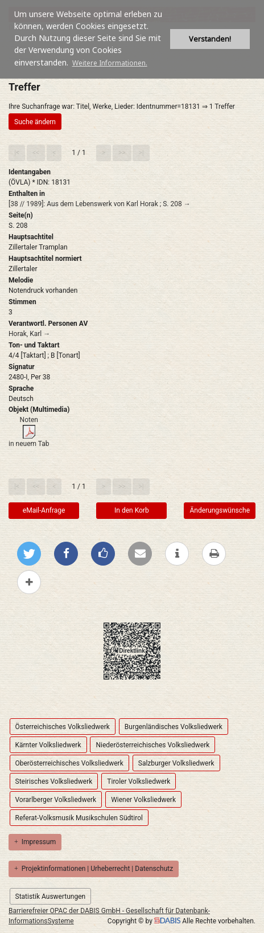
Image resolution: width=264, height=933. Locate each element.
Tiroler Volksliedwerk (138, 781)
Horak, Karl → (29, 334)
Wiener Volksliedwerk (143, 800)
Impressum (35, 842)
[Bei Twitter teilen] (29, 554)
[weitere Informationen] (177, 554)
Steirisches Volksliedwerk (54, 781)
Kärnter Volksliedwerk (48, 745)
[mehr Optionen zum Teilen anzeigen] (29, 582)
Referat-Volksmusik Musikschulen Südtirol (79, 818)
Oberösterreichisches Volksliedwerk (69, 763)
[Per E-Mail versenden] (140, 554)
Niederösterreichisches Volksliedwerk (152, 745)
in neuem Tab (29, 444)
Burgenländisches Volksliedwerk (173, 727)
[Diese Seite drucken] (214, 554)
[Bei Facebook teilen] (66, 554)
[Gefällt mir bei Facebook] (103, 554)
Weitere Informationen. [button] (109, 63)
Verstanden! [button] (210, 39)
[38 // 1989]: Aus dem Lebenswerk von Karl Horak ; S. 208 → (100, 204)
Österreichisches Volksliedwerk (62, 727)
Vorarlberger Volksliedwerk (56, 800)
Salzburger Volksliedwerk (176, 763)
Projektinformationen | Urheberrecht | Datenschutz (93, 869)
